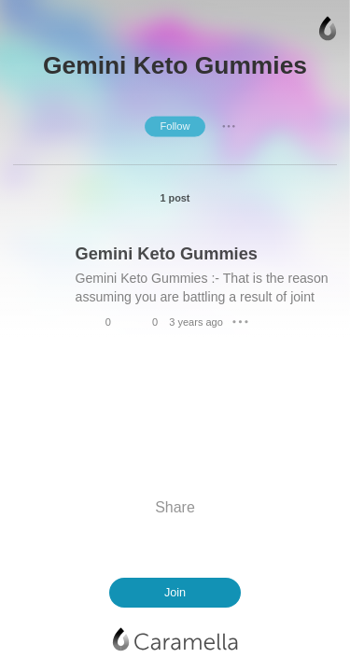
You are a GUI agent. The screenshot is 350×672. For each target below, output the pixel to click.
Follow (174, 126)
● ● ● (228, 126)
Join (175, 592)
